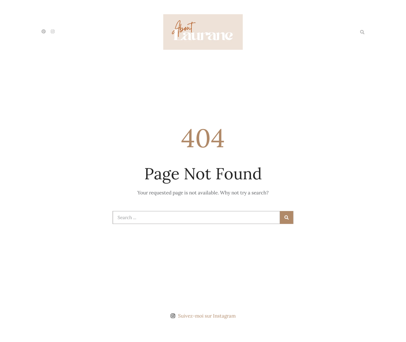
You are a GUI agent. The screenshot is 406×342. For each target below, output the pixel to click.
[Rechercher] (283, 217)
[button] (362, 32)
